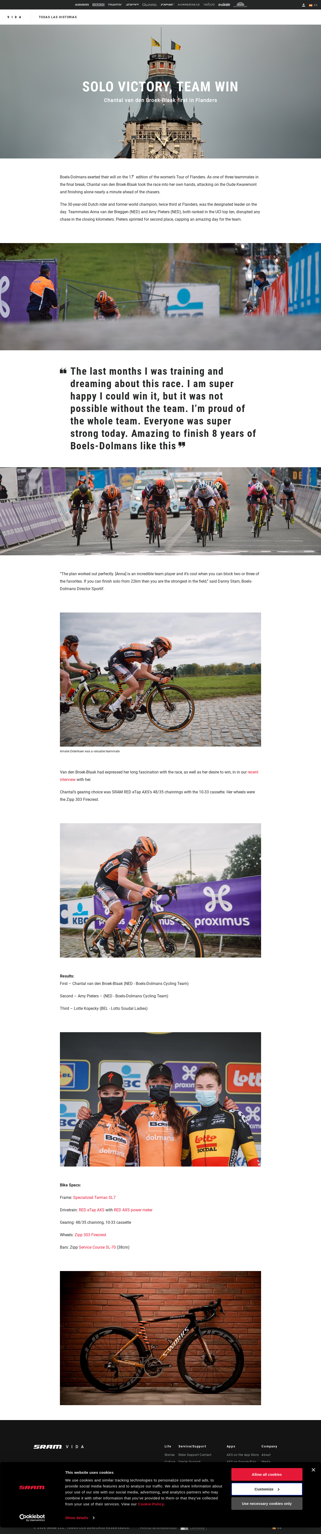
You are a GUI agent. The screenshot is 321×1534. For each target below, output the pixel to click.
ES (313, 5)
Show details (76, 1524)
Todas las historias (58, 17)
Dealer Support (190, 1462)
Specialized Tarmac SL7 (94, 1197)
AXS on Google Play (242, 1462)
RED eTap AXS (91, 1210)
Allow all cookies (267, 1481)
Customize (267, 1495)
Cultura (170, 1462)
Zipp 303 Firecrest (90, 1234)
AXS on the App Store (243, 1455)
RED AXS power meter (133, 1210)
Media (266, 1462)
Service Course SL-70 (97, 1247)
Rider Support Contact (195, 1455)
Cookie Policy (151, 1510)
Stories (170, 1455)
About (266, 1455)
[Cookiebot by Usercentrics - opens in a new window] (32, 1524)
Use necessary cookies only (267, 1510)
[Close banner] (313, 1476)
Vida (15, 17)
